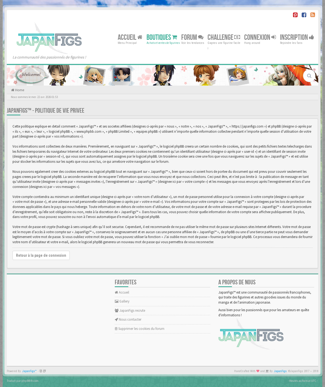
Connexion (260, 37)
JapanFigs (280, 371)
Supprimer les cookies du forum (139, 328)
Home (19, 90)
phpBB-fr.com (30, 381)
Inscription (297, 37)
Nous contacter (128, 319)
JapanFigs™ (29, 371)
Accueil (130, 37)
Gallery (122, 301)
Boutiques (161, 37)
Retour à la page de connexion (41, 255)
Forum (192, 37)
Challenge (224, 37)
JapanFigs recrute (130, 310)
